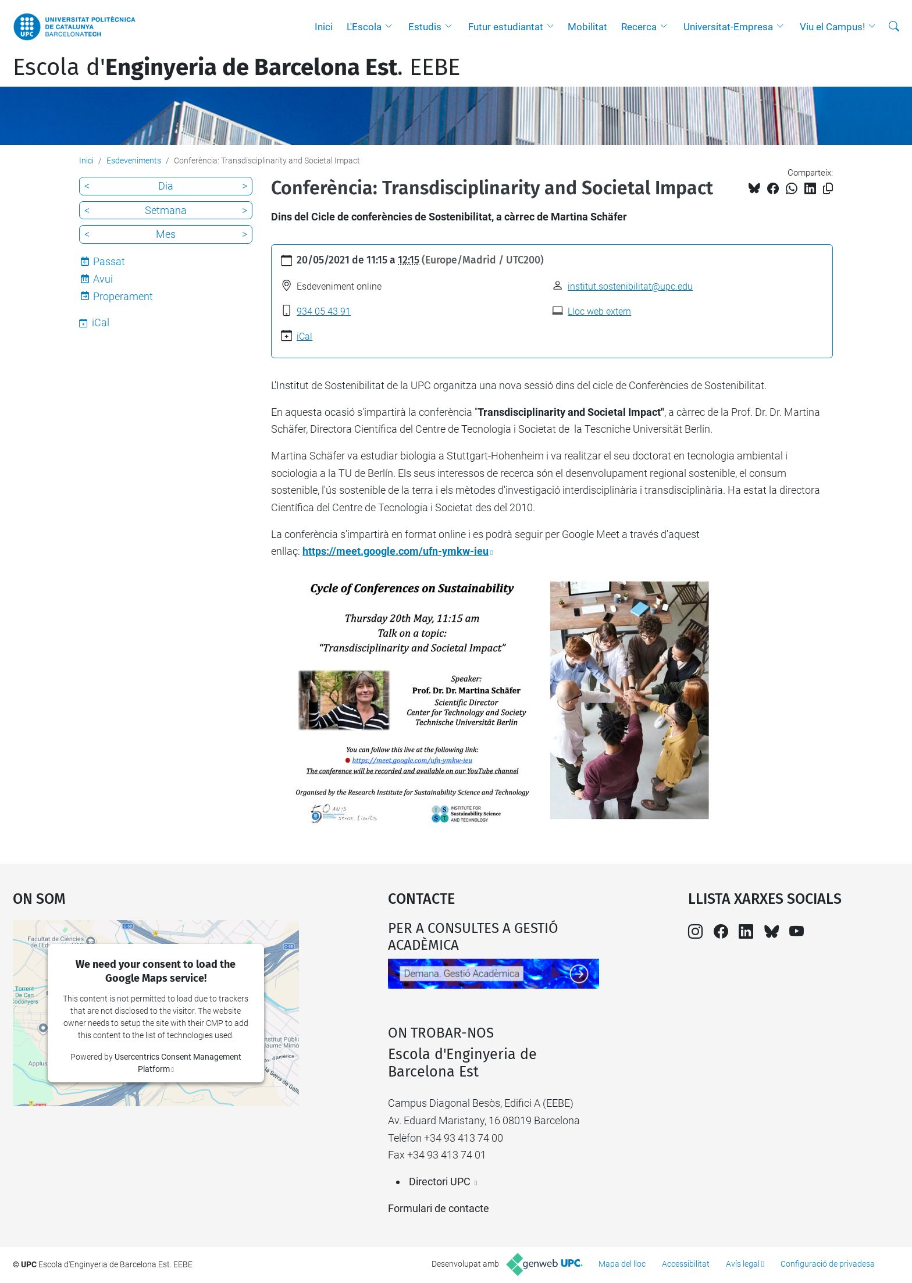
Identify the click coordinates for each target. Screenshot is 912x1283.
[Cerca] (894, 26)
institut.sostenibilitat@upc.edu (630, 286)
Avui (103, 279)
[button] (391, 26)
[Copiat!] (828, 188)
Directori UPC (440, 1181)
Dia (165, 186)
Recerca (639, 27)
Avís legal (743, 1263)
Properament (123, 296)
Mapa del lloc (622, 1263)
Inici (324, 27)
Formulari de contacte (438, 1208)
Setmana (166, 210)
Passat (109, 261)
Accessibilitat (686, 1263)
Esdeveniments (133, 160)
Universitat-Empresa (728, 27)
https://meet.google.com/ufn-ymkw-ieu (395, 551)
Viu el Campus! (832, 27)
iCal (304, 336)
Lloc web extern (599, 311)
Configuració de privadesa (828, 1263)
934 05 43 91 (324, 311)
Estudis (424, 27)
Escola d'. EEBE (236, 67)
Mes (166, 234)
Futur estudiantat (505, 27)
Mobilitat (587, 27)
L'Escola (364, 27)
